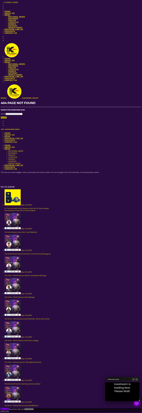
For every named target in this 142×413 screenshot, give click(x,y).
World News (15, 27)
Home (7, 11)
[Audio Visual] (136, 403)
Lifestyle (13, 22)
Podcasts (10, 31)
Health (12, 20)
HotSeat (12, 26)
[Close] (136, 379)
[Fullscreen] (133, 379)
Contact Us (11, 33)
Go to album (8, 187)
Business (13, 18)
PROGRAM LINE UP (14, 29)
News (7, 15)
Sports (12, 24)
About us (10, 13)
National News (16, 17)
